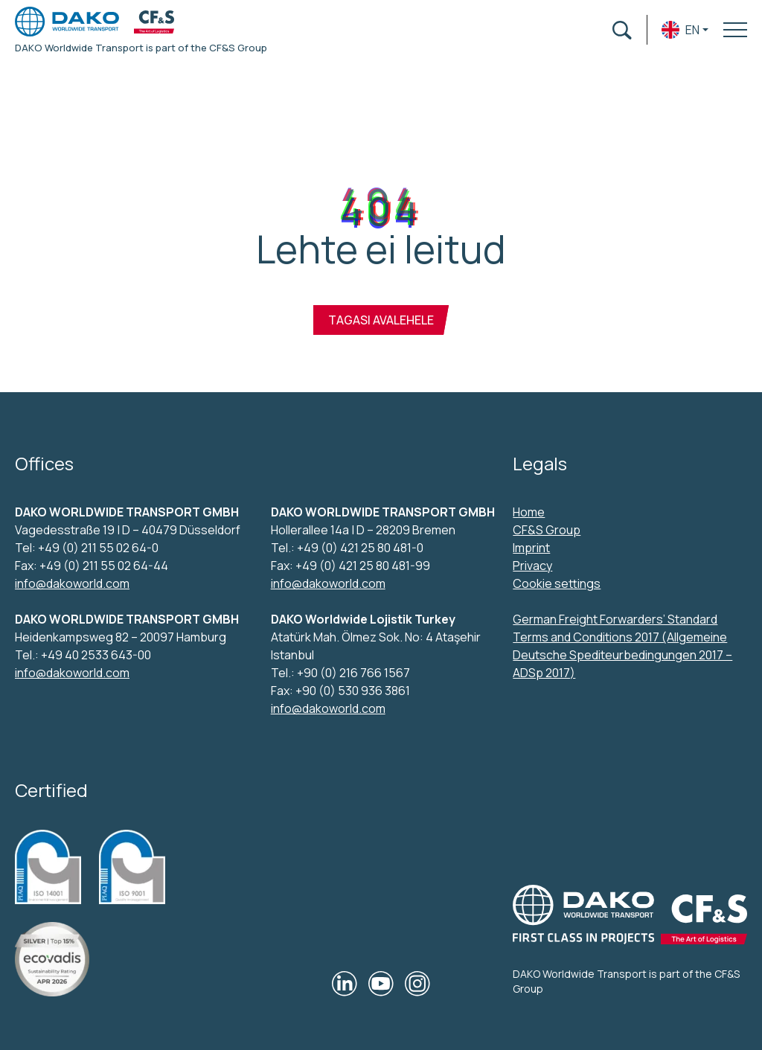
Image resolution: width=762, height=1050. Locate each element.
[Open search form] (622, 30)
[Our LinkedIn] (344, 983)
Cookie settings (557, 583)
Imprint (531, 548)
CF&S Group (546, 530)
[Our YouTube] (381, 983)
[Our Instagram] (417, 983)
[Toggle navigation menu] (735, 30)
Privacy (532, 565)
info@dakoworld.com (72, 583)
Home (529, 512)
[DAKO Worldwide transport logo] (67, 21)
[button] (685, 30)
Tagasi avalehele (381, 320)
